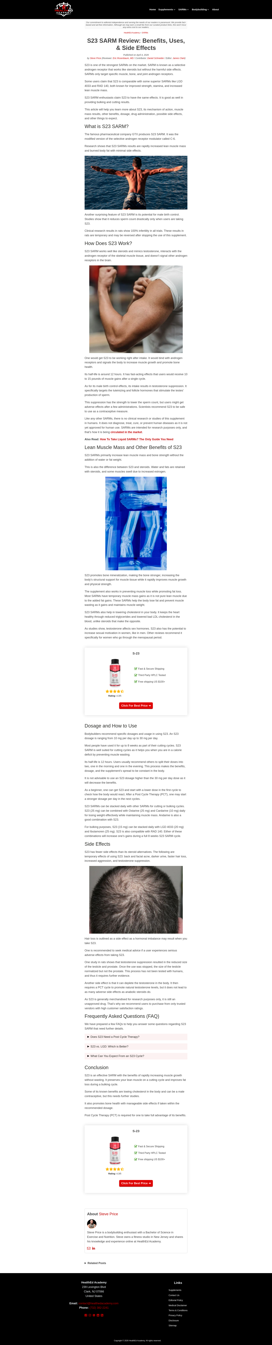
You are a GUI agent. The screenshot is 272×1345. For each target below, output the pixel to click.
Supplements (167, 9)
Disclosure (174, 1320)
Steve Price (95, 58)
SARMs (183, 9)
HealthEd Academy (132, 33)
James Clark (179, 58)
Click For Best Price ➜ (136, 705)
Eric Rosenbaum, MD (123, 58)
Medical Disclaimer (178, 1305)
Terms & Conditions (178, 1310)
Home (152, 9)
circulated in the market (126, 432)
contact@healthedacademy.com (98, 1303)
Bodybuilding (201, 9)
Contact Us (174, 1295)
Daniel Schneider (155, 58)
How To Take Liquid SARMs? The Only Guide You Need (136, 439)
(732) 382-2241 (99, 1307)
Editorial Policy (176, 1300)
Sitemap (173, 1325)
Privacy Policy (175, 1315)
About (215, 9)
